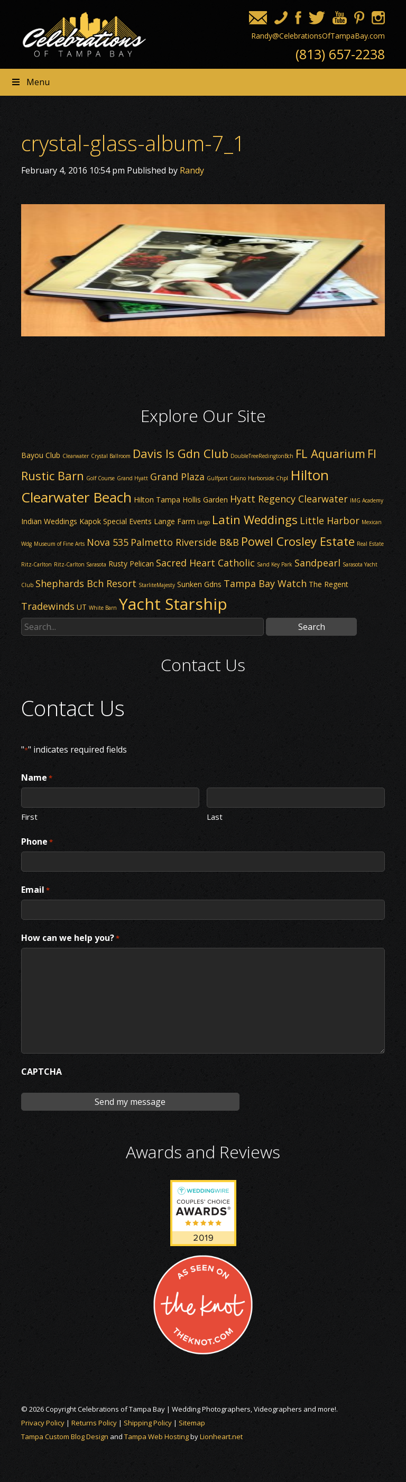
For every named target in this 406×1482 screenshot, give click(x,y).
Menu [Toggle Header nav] (30, 82)
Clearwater (75, 456)
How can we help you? (70, 938)
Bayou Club (40, 455)
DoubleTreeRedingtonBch (261, 456)
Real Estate (370, 543)
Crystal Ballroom (111, 456)
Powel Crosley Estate (298, 541)
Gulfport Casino (226, 478)
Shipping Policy (148, 1423)
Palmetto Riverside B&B (185, 542)
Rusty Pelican (131, 564)
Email (35, 890)
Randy (192, 170)
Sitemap (192, 1423)
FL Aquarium (330, 453)
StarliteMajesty (157, 585)
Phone (37, 842)
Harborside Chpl (268, 478)
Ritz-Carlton (36, 564)
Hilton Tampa (157, 500)
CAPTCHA (41, 1071)
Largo (203, 522)
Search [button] (311, 627)
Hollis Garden (205, 500)
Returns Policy (94, 1423)
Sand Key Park (274, 564)
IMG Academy (366, 500)
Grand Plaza (177, 476)
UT (82, 607)
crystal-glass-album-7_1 (133, 143)
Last (215, 816)
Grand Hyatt (132, 478)
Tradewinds (48, 606)
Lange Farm (174, 521)
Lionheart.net (221, 1436)
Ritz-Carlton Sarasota (80, 564)
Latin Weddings (255, 519)
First (29, 816)
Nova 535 (107, 542)
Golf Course (100, 478)
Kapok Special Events (115, 521)
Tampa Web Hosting (156, 1436)
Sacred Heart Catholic (205, 562)
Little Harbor (329, 520)
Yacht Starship (173, 604)
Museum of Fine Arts (59, 543)
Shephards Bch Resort (85, 583)
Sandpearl (317, 562)
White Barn (103, 607)
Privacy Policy (42, 1423)
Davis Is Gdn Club (180, 453)
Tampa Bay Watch (265, 583)
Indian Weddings (49, 521)
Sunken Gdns (199, 584)
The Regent (328, 584)
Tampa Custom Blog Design (64, 1436)
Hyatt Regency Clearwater (289, 498)
